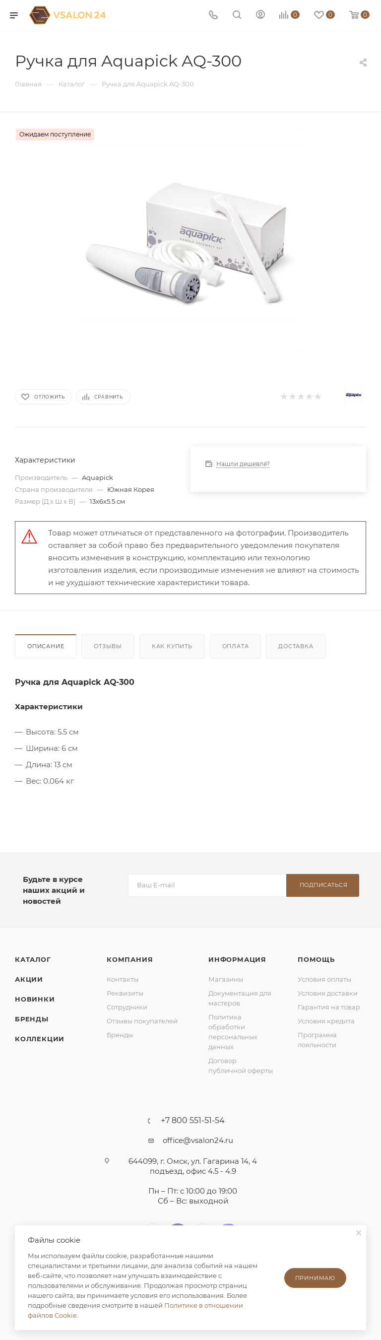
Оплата (235, 646)
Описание (45, 646)
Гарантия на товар (329, 1007)
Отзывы (108, 646)
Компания (130, 959)
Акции (29, 979)
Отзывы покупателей (142, 1021)
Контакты (122, 979)
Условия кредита (326, 1021)
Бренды (32, 1019)
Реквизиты (125, 993)
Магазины (225, 979)
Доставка (295, 646)
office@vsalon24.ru (198, 1140)
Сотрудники (127, 1007)
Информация (237, 959)
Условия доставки (328, 993)
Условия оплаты (324, 979)
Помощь (316, 959)
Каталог (33, 959)
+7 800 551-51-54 (193, 1121)
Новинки (35, 999)
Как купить (172, 646)
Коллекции (39, 1039)
